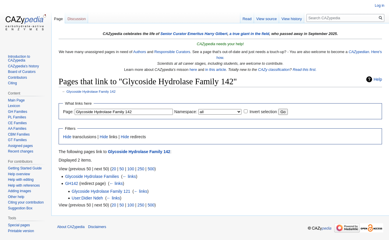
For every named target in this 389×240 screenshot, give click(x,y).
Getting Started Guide (25, 168)
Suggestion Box (20, 208)
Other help (16, 197)
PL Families (17, 117)
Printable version (21, 231)
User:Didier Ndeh (87, 198)
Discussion (76, 19)
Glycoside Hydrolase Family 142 (90, 91)
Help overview (19, 174)
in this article (215, 69)
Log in (379, 5)
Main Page (16, 100)
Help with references (24, 185)
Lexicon (14, 106)
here (193, 69)
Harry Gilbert (215, 33)
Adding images (19, 191)
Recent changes (20, 151)
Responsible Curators (172, 52)
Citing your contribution (26, 202)
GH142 (71, 183)
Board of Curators (22, 72)
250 (140, 169)
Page (58, 19)
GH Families (17, 112)
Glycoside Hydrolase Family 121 (101, 191)
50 (122, 169)
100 (130, 169)
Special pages (19, 225)
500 (151, 169)
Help (378, 79)
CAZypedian (358, 52)
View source (266, 19)
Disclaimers (97, 227)
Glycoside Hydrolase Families (92, 176)
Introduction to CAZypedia (19, 59)
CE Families (17, 123)
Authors (139, 52)
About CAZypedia (71, 227)
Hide (67, 136)
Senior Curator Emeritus (182, 33)
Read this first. (305, 69)
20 (114, 169)
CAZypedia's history (23, 66)
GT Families (17, 140)
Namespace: (185, 111)
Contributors (17, 78)
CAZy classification (274, 69)
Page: (68, 111)
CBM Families (19, 134)
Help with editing (21, 180)
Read (247, 19)
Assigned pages (20, 146)
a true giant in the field (249, 33)
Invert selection (263, 111)
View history (291, 19)
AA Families (17, 129)
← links (129, 176)
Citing (12, 83)
